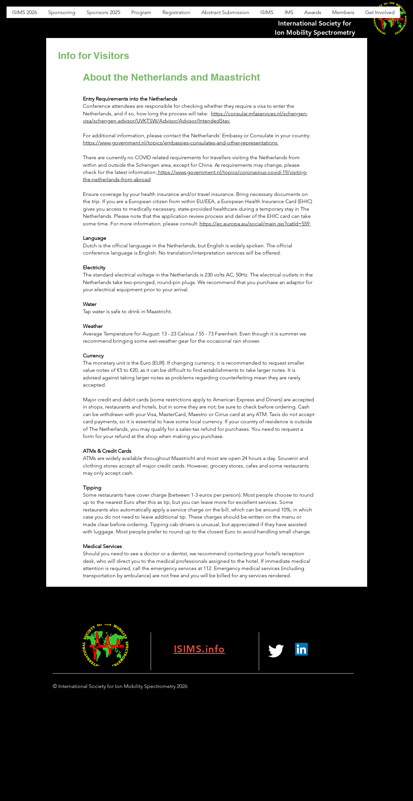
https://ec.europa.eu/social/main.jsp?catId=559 (255, 223)
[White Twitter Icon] (276, 650)
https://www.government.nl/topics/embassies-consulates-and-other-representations (181, 143)
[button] (266, 12)
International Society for (314, 23)
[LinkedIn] (301, 649)
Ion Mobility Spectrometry (315, 32)
